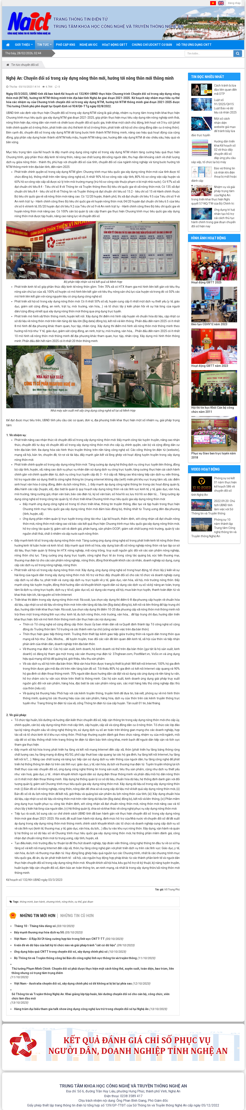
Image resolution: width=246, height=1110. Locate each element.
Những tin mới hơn (37, 915)
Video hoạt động (205, 469)
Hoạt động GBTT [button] (114, 44)
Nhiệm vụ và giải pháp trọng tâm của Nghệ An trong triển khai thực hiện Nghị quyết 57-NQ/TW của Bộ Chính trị (213, 195)
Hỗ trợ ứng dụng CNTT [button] (194, 44)
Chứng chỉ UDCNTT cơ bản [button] (152, 44)
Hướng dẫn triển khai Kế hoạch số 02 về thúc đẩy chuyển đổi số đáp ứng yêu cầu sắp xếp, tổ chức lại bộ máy (213, 152)
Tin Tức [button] (44, 46)
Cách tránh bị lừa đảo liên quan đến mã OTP (225, 89)
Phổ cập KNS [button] (65, 44)
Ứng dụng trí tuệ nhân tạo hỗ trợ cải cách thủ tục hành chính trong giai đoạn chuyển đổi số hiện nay (213, 218)
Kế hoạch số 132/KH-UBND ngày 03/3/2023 (34, 879)
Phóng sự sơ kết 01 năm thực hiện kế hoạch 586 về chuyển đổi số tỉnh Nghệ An (214, 486)
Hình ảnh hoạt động (208, 238)
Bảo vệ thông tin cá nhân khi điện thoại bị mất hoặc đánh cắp (214, 174)
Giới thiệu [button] (24, 46)
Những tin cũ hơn (77, 915)
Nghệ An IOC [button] (89, 44)
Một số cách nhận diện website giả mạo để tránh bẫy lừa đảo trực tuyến (213, 127)
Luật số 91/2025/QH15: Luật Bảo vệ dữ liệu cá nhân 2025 (225, 106)
